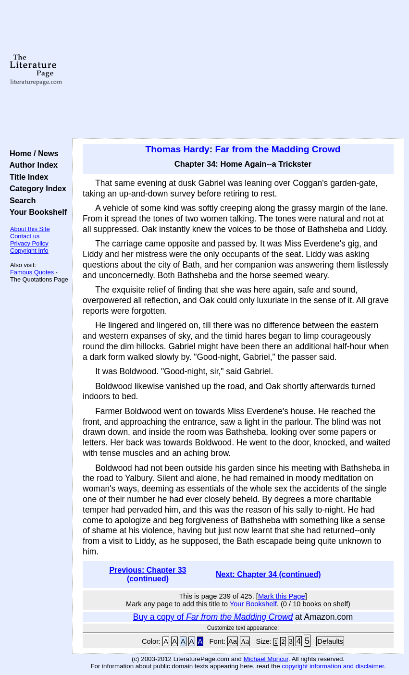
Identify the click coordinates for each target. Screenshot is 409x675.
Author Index (31, 164)
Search (20, 200)
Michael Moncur (266, 659)
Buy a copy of (213, 617)
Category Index (35, 188)
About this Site (30, 229)
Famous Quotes (32, 272)
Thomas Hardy (178, 149)
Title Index (26, 176)
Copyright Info (29, 250)
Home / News (32, 153)
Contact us (24, 236)
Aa (232, 641)
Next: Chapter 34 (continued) (268, 574)
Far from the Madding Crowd (278, 149)
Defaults (330, 641)
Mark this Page (281, 596)
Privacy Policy (29, 243)
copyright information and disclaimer (333, 666)
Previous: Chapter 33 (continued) (147, 574)
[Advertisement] (238, 69)
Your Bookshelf (36, 212)
